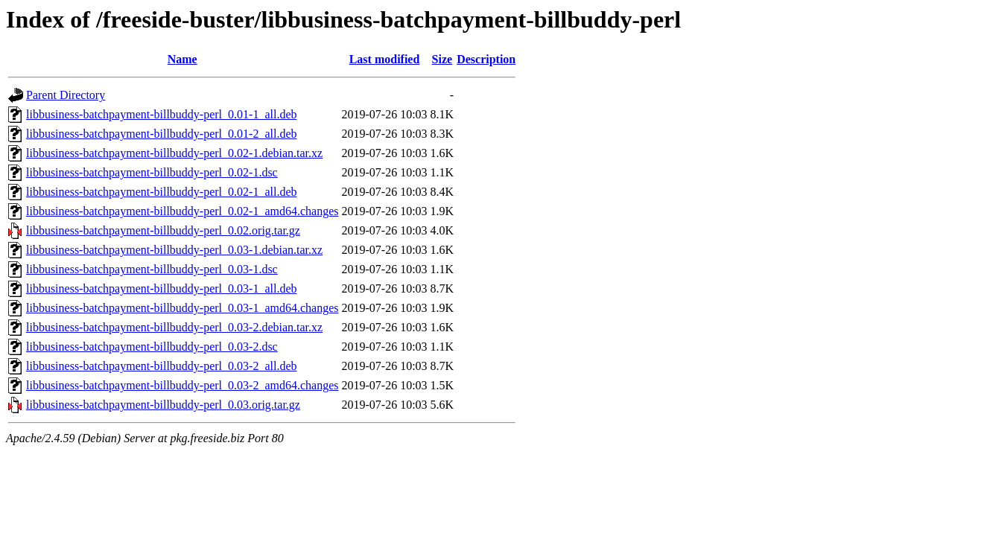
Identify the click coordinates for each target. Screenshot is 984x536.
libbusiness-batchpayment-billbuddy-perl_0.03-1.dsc (152, 269)
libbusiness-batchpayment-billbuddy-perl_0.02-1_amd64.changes (182, 211)
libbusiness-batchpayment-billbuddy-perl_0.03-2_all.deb (161, 366)
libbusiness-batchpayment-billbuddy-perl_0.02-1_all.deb (161, 191)
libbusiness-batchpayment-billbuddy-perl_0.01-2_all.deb (161, 133)
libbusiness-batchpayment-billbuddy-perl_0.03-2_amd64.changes (182, 385)
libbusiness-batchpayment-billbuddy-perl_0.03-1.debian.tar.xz (174, 249)
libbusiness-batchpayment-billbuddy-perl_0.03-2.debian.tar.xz (174, 327)
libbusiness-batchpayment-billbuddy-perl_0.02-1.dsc (152, 172)
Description (486, 59)
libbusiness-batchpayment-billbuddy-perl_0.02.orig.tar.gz (163, 230)
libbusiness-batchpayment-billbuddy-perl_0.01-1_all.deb (161, 114)
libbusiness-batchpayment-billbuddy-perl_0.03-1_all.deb (161, 288)
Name (182, 59)
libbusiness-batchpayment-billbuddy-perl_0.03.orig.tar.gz (163, 404)
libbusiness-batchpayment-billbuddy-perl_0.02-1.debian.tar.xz (174, 153)
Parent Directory (65, 95)
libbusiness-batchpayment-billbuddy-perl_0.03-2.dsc (152, 346)
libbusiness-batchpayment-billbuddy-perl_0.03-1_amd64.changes (182, 308)
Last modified (384, 59)
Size (442, 59)
